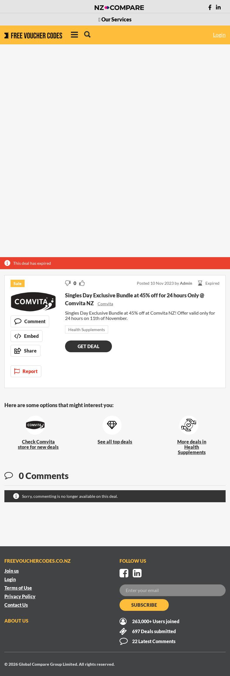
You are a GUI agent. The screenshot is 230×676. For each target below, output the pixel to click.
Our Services (115, 19)
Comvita (105, 303)
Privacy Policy (19, 596)
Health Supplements (86, 329)
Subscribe (144, 605)
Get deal (88, 346)
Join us (11, 571)
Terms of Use (18, 588)
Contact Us (16, 605)
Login (219, 34)
